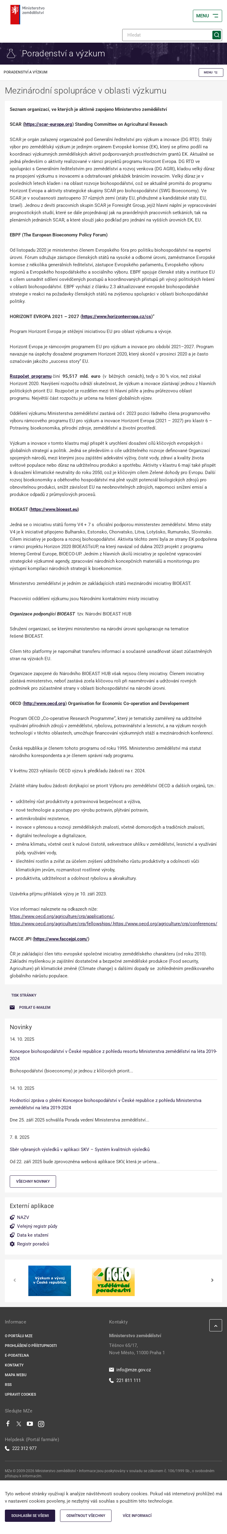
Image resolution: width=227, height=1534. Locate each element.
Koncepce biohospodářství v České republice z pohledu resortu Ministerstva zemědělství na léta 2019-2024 (113, 1055)
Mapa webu (16, 1375)
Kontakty (14, 1365)
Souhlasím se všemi (30, 1516)
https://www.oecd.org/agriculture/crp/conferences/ (165, 923)
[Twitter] (19, 1425)
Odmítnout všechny (85, 1516)
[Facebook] (8, 1425)
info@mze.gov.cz (130, 1370)
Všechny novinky (33, 1181)
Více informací (137, 1516)
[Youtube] (30, 1425)
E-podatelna (17, 1355)
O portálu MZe (19, 1336)
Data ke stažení (32, 1235)
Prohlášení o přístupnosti (31, 1346)
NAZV (23, 1217)
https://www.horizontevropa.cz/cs (116, 316)
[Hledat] (172, 35)
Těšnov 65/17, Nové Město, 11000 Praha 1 (137, 1349)
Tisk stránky (23, 995)
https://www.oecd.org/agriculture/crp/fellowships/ (61, 923)
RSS (8, 1385)
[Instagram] (41, 1425)
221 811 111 (125, 1380)
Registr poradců (33, 1244)
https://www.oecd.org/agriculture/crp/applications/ (62, 916)
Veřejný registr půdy (37, 1226)
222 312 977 (21, 1448)
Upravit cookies (20, 1394)
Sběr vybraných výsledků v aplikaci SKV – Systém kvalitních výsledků (80, 1149)
